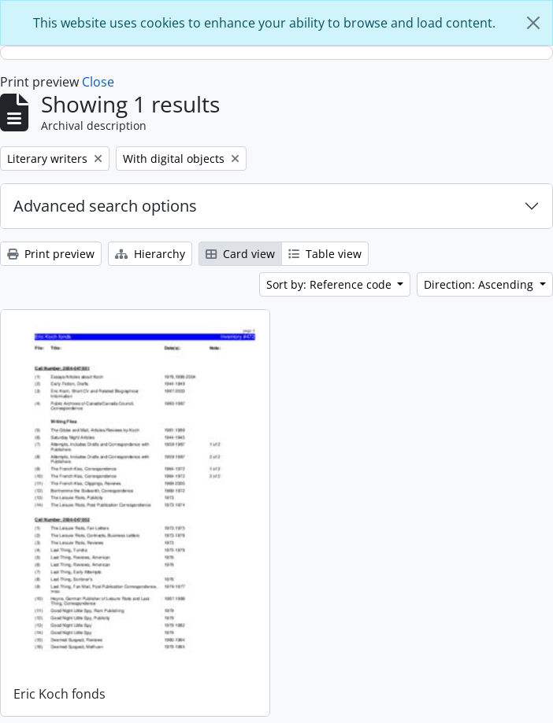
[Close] (533, 23)
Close (98, 81)
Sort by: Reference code (330, 284)
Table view (325, 253)
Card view (240, 253)
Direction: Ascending (480, 284)
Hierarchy (150, 253)
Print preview (51, 253)
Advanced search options (105, 205)
